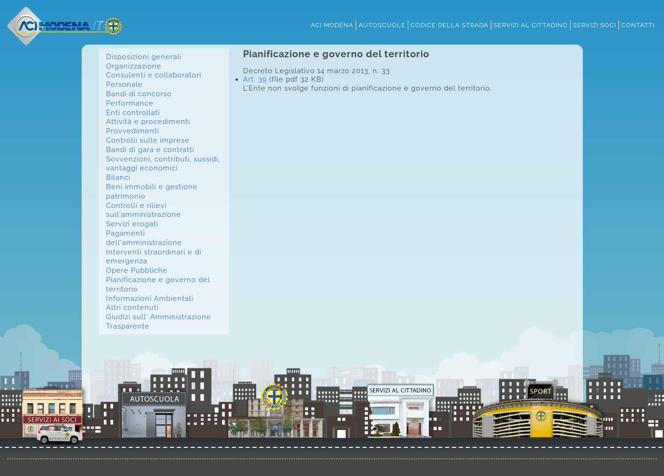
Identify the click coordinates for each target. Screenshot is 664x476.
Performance (129, 103)
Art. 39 (255, 79)
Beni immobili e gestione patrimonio (152, 191)
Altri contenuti (132, 307)
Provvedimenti (132, 131)
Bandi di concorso (139, 94)
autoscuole (382, 25)
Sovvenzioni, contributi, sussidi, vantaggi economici (163, 163)
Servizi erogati (132, 224)
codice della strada (449, 25)
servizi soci (594, 25)
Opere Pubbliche (137, 270)
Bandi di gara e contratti (150, 150)
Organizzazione (133, 66)
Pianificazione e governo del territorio (158, 284)
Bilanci (118, 177)
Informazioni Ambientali (149, 298)
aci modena (332, 25)
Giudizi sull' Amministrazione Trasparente (158, 321)
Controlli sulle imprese (148, 140)
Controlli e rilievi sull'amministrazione (143, 210)
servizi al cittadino (531, 25)
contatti (638, 25)
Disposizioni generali (144, 57)
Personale (124, 84)
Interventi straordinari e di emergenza (153, 256)
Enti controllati (133, 112)
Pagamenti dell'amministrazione (144, 237)
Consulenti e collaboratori (153, 75)
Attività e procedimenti (148, 121)
